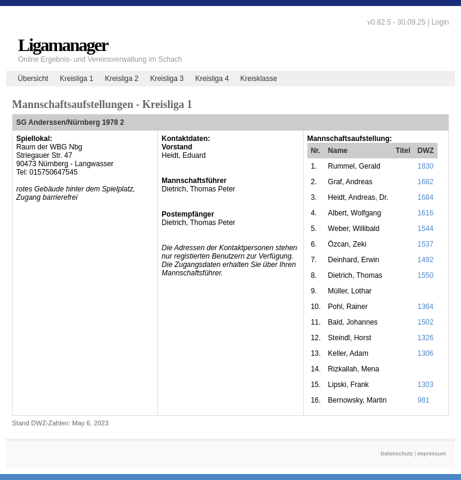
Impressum (431, 454)
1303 (426, 384)
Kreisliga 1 (76, 78)
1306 (426, 353)
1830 (426, 166)
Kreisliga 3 (167, 78)
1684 (426, 197)
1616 (426, 213)
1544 (426, 228)
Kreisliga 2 (122, 78)
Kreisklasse (258, 78)
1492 (426, 260)
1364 (426, 306)
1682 (426, 182)
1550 (426, 275)
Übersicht (33, 78)
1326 (426, 338)
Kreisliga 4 (212, 78)
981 (424, 400)
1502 (426, 322)
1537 (426, 244)
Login (440, 22)
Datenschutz (397, 454)
